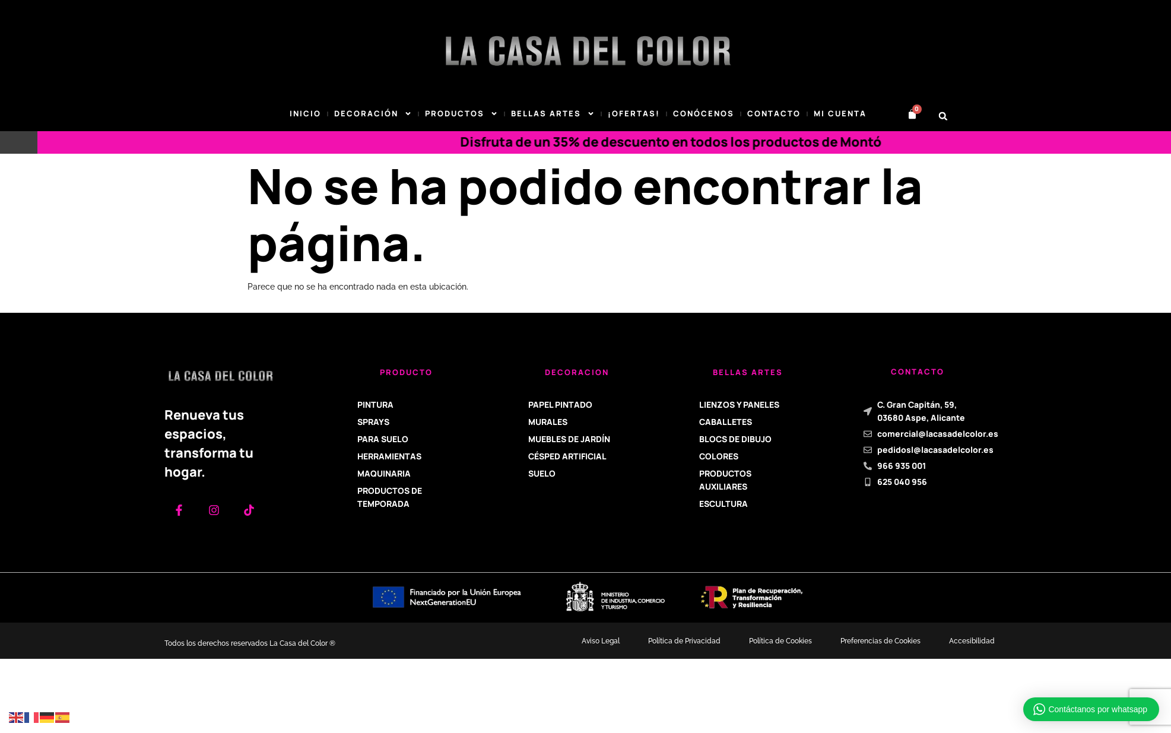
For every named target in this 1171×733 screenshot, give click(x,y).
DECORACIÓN (373, 113)
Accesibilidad (972, 641)
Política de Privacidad (684, 641)
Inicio (305, 113)
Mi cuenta (840, 113)
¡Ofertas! (634, 113)
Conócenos (703, 113)
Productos (461, 113)
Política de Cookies (780, 641)
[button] (943, 116)
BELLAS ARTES (553, 113)
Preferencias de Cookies (880, 641)
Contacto (774, 113)
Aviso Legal (601, 641)
